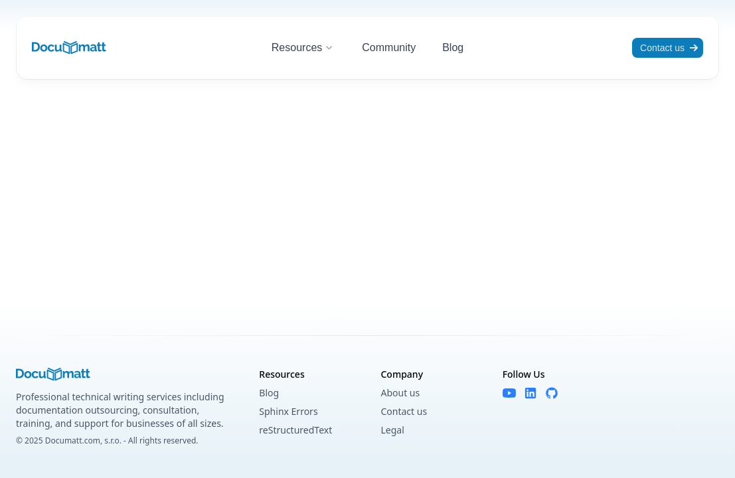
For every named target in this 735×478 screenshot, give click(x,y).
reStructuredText (295, 430)
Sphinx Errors (288, 411)
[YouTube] (509, 393)
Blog (452, 47)
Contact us (669, 47)
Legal (392, 430)
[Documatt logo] (69, 47)
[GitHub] (551, 393)
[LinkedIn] (530, 393)
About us (400, 392)
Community (389, 47)
